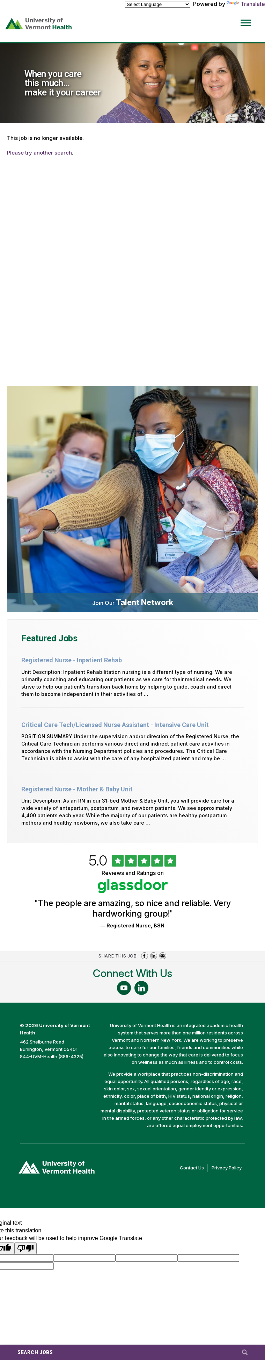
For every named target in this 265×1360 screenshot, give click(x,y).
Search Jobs (35, 1352)
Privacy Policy (228, 1168)
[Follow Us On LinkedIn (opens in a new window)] (141, 988)
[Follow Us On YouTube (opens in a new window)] (124, 988)
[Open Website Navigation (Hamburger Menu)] (247, 18)
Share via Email (162, 955)
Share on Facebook (144, 955)
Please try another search (39, 152)
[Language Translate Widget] (157, 4)
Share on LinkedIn (153, 955)
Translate (246, 3)
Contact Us (194, 1168)
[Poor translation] (25, 1248)
